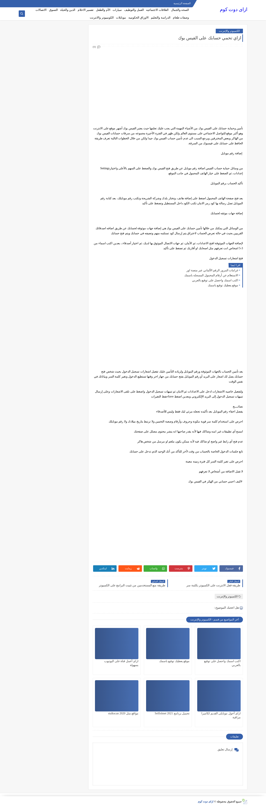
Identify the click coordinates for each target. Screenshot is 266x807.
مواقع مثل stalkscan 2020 (123, 713)
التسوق (53, 9)
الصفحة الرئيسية (182, 3)
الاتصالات (41, 9)
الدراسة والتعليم (160, 17)
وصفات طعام (181, 17)
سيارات (117, 9)
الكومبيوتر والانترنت (102, 17)
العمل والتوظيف (134, 9)
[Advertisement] (167, 79)
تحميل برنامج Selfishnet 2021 (172, 713)
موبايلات (121, 17)
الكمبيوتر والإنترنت (229, 30)
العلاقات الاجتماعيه (157, 9)
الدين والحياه (67, 9)
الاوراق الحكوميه (138, 17)
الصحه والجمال (180, 9)
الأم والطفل (103, 9)
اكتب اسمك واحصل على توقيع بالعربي (215, 280)
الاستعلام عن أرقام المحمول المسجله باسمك (211, 275)
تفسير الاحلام (86, 9)
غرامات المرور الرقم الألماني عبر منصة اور (212, 270)
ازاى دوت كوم (233, 9)
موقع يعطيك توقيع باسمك (223, 285)
